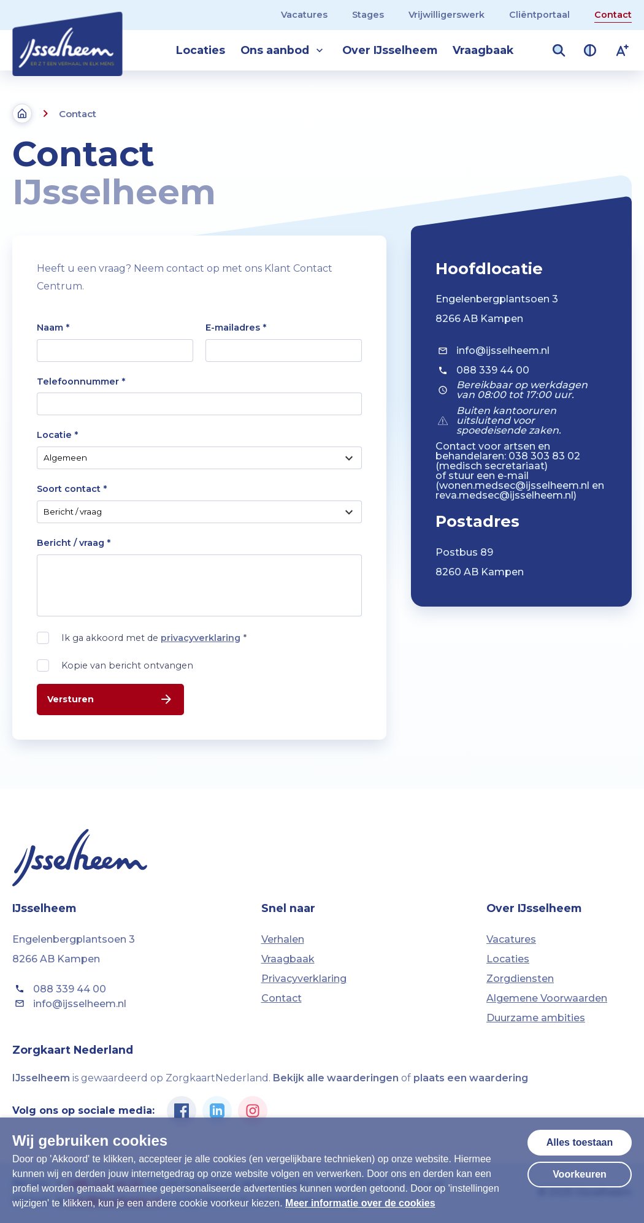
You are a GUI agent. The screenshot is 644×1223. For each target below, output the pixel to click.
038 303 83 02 (544, 456)
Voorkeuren (580, 1174)
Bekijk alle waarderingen (336, 1078)
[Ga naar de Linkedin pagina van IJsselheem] (217, 1110)
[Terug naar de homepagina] (22, 113)
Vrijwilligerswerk (446, 14)
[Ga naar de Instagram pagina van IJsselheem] (252, 1110)
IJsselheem (41, 1078)
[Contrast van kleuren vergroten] (590, 50)
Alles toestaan (579, 1142)
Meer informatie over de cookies (360, 1203)
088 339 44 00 (482, 370)
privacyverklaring (200, 637)
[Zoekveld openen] (559, 50)
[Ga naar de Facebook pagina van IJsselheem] (181, 1110)
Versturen (110, 699)
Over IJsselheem (389, 50)
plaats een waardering (470, 1078)
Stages (368, 14)
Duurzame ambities (535, 1018)
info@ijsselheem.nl (492, 350)
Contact (613, 14)
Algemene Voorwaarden (546, 998)
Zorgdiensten (520, 978)
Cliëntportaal (539, 14)
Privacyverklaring (304, 978)
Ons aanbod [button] (283, 50)
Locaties (200, 50)
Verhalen (282, 939)
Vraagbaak (483, 50)
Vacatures (304, 14)
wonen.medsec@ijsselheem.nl (514, 485)
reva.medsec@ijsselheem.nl (504, 495)
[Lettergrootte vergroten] (622, 50)
